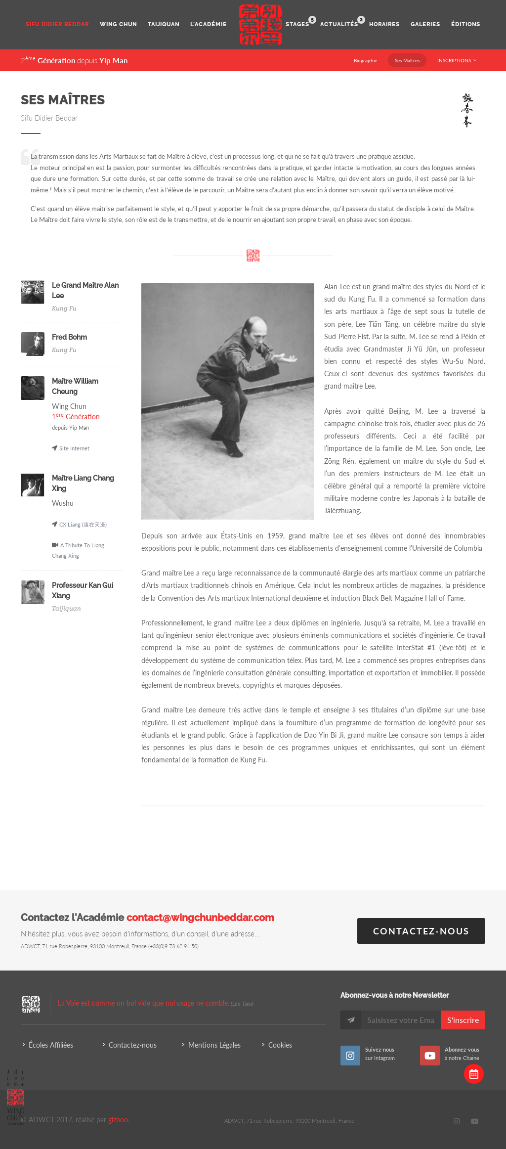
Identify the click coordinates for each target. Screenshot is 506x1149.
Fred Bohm (69, 337)
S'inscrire (463, 1019)
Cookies (280, 1045)
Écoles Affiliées (51, 1045)
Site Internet (74, 448)
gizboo (118, 1119)
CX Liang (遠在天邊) (83, 524)
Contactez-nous (421, 931)
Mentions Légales (214, 1045)
